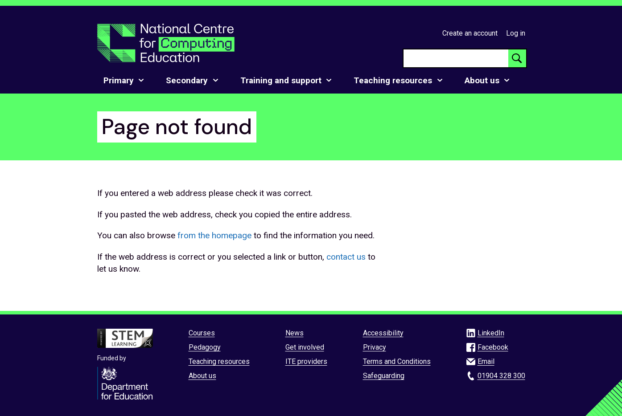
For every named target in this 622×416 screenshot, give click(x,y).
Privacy (374, 347)
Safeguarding (383, 375)
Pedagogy (205, 347)
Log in (515, 33)
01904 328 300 (501, 375)
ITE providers (306, 361)
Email (486, 361)
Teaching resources (219, 361)
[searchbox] (456, 58)
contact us (346, 257)
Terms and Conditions (397, 361)
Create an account (470, 33)
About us (202, 375)
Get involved (304, 347)
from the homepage (214, 235)
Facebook (493, 347)
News (294, 333)
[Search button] (517, 58)
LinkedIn (491, 333)
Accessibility (383, 333)
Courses (202, 333)
